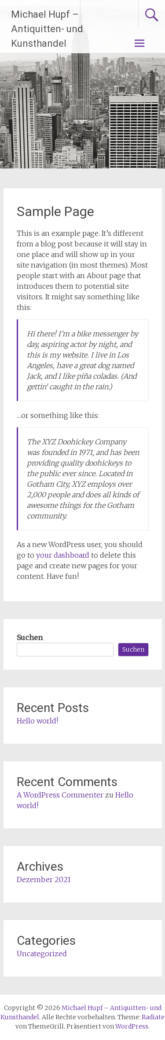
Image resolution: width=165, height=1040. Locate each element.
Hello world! (37, 720)
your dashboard (62, 555)
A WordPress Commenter (60, 794)
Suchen (30, 637)
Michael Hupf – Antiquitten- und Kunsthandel (47, 29)
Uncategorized (42, 953)
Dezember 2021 (44, 879)
